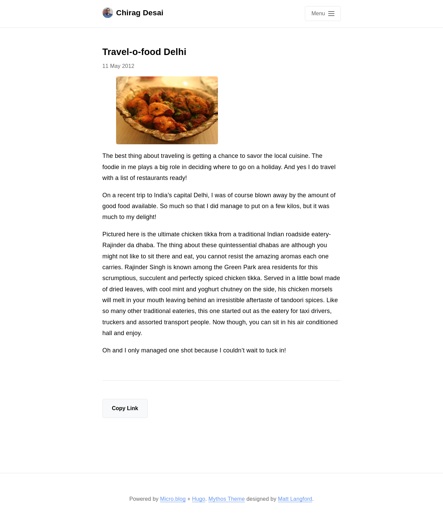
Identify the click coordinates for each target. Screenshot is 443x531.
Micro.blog (173, 499)
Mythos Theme (226, 499)
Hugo (198, 499)
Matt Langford (295, 499)
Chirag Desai (133, 12)
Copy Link (125, 408)
